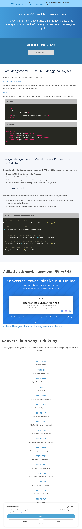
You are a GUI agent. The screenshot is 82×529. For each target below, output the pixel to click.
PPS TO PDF (41, 413)
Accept (41, 516)
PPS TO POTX (41, 439)
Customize (23, 521)
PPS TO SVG (41, 490)
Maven (5, 92)
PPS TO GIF (41, 370)
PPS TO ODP (41, 396)
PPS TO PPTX (41, 482)
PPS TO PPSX (41, 456)
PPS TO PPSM (41, 447)
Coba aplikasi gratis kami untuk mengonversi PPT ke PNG (33, 326)
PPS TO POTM (41, 430)
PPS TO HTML (41, 378)
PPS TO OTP (41, 404)
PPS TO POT (41, 421)
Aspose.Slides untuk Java (12, 81)
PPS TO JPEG (41, 387)
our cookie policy (20, 512)
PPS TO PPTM (41, 473)
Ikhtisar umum (41, 52)
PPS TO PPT (41, 465)
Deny (58, 521)
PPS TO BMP (41, 361)
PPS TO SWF (41, 499)
